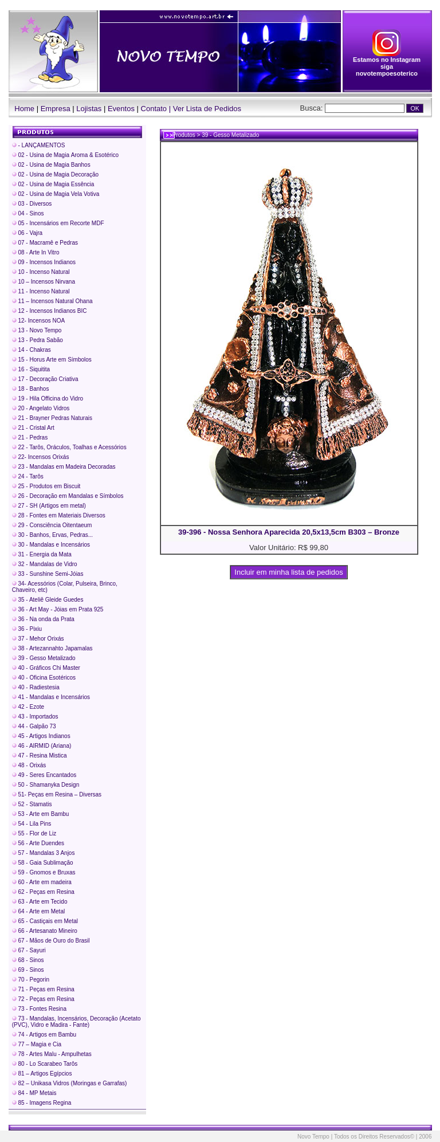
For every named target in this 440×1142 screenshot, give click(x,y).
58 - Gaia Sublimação (42, 863)
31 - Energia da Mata (42, 554)
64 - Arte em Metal (38, 911)
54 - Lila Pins (32, 824)
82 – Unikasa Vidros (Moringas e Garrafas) (69, 1083)
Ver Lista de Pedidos (207, 108)
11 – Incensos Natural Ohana (52, 301)
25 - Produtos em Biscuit (46, 486)
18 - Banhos (30, 389)
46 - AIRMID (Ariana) (42, 746)
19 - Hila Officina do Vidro (47, 398)
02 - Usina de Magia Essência (53, 184)
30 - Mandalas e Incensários (51, 544)
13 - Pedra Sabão (37, 340)
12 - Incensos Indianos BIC (49, 311)
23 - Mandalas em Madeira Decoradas (64, 467)
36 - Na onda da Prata (43, 619)
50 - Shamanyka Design (46, 785)
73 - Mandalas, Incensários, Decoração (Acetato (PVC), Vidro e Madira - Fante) (76, 1021)
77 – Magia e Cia (36, 1044)
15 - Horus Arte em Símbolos (52, 359)
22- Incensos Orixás (40, 457)
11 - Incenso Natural (41, 291)
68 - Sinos (28, 960)
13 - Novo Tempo (37, 330)
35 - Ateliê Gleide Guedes (48, 599)
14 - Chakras (31, 350)
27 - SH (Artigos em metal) (49, 506)
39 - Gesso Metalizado (44, 658)
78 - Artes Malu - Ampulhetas (52, 1054)
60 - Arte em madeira (42, 882)
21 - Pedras (30, 437)
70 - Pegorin (30, 979)
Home (22, 108)
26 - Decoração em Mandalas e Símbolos (68, 496)
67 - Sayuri (29, 950)
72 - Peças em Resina (43, 999)
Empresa (55, 108)
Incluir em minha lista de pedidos (289, 572)
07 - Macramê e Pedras (45, 243)
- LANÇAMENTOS (38, 145)
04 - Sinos (28, 213)
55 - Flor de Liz (34, 833)
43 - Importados (35, 716)
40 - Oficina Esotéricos (44, 677)
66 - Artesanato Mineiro (44, 931)
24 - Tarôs (28, 476)
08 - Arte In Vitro (36, 252)
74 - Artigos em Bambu (44, 1034)
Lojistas (88, 108)
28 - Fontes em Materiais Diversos (58, 515)
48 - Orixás (29, 765)
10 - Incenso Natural (41, 272)
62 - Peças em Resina (43, 892)
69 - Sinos (28, 970)
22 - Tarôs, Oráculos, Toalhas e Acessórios (69, 447)
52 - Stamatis (32, 804)
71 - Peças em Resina (43, 989)
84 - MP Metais (34, 1093)
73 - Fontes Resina (39, 1009)
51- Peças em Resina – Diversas (56, 794)
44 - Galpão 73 (34, 726)
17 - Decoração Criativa (45, 379)
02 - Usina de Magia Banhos (51, 165)
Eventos (121, 108)
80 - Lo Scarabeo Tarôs (45, 1064)
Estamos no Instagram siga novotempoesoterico (387, 63)
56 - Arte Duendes (38, 843)
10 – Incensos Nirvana (43, 281)
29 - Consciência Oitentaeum (52, 525)
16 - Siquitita (31, 369)
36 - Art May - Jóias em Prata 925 (58, 609)
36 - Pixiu (27, 629)
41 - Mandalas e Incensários (51, 697)
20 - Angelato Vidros (41, 408)
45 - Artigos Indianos (41, 736)
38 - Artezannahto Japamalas (52, 648)
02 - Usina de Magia (65, 155)
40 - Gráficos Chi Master (46, 668)
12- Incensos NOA (38, 320)
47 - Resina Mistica (39, 755)
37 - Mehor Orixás (38, 638)
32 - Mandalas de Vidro (44, 564)
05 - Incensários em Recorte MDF (58, 223)
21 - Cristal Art (33, 428)
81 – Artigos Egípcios (42, 1073)
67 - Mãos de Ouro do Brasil (51, 940)
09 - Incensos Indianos (44, 262)
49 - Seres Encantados (44, 775)
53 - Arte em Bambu (40, 814)
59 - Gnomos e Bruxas (44, 872)
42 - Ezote (28, 707)
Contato (154, 108)
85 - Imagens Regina (42, 1103)
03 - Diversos (32, 204)
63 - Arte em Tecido (40, 901)
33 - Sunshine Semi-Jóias (48, 574)
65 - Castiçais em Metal (45, 921)
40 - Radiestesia (36, 687)
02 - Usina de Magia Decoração (55, 174)
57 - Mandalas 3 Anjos (43, 853)
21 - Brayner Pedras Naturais (52, 418)
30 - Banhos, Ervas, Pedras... (52, 535)
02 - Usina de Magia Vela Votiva (56, 194)
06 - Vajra (27, 233)
